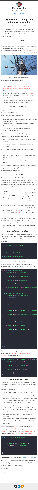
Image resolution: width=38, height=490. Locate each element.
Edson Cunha (19, 8)
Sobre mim (21, 13)
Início (14, 13)
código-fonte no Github (29, 457)
